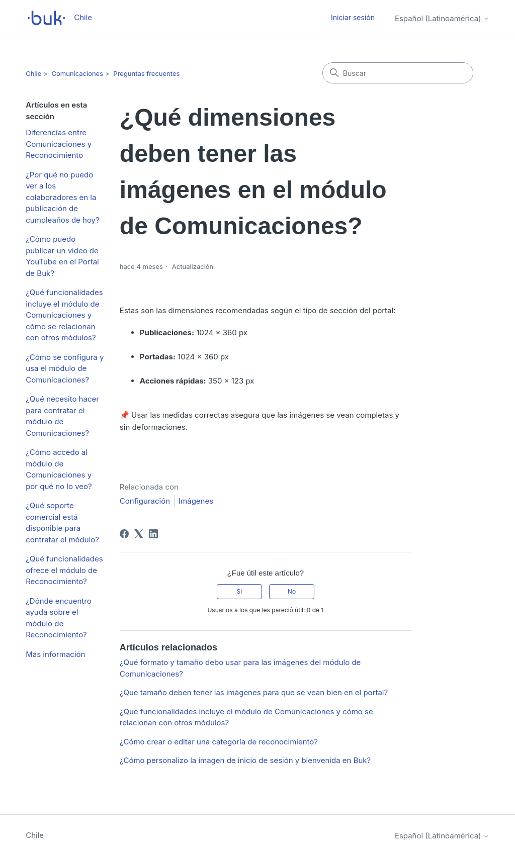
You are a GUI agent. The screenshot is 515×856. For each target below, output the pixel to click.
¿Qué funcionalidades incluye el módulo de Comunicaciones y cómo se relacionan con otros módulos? (64, 315)
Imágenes (196, 501)
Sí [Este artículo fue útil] (239, 591)
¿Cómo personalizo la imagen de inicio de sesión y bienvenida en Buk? (245, 760)
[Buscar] (398, 73)
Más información (55, 654)
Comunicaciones (78, 73)
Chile (33, 73)
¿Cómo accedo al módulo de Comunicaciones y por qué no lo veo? (59, 469)
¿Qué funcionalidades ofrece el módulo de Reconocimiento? (64, 570)
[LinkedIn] (153, 533)
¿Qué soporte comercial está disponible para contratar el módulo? (62, 522)
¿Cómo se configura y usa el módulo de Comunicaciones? (65, 368)
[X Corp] (138, 533)
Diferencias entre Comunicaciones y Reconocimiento (59, 144)
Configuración (145, 501)
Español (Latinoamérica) (442, 18)
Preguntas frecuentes (146, 73)
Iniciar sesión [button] (353, 17)
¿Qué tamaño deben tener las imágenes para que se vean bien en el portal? (254, 692)
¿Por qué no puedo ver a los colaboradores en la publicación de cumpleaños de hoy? (63, 197)
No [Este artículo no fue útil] (292, 591)
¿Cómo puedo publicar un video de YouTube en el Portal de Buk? (62, 256)
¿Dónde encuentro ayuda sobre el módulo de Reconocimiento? (58, 618)
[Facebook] (124, 533)
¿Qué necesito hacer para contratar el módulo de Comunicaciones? (62, 416)
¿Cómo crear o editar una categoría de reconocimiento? (219, 741)
